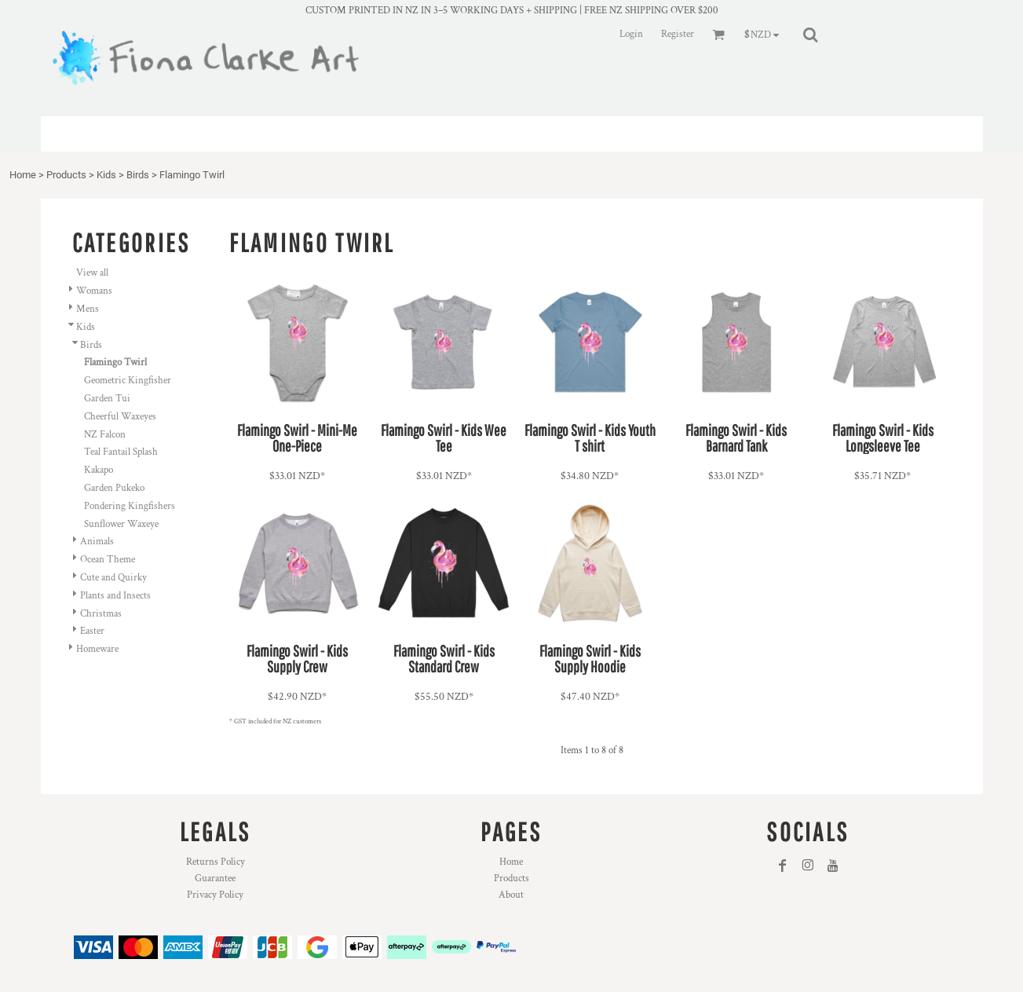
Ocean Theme (107, 559)
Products (66, 175)
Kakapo (98, 470)
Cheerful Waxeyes (120, 416)
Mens (87, 309)
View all (92, 273)
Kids (106, 175)
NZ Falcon (105, 434)
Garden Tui (107, 398)
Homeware (97, 649)
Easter (92, 631)
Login (631, 34)
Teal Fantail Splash (121, 452)
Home (22, 175)
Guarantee (215, 878)
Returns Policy (215, 862)
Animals (97, 541)
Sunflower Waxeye (121, 524)
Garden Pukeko (114, 488)
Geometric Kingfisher (127, 380)
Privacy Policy (215, 895)
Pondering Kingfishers (129, 506)
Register (677, 34)
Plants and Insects (115, 595)
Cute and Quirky (113, 577)
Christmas (101, 613)
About (511, 895)
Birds (137, 175)
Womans (94, 291)
